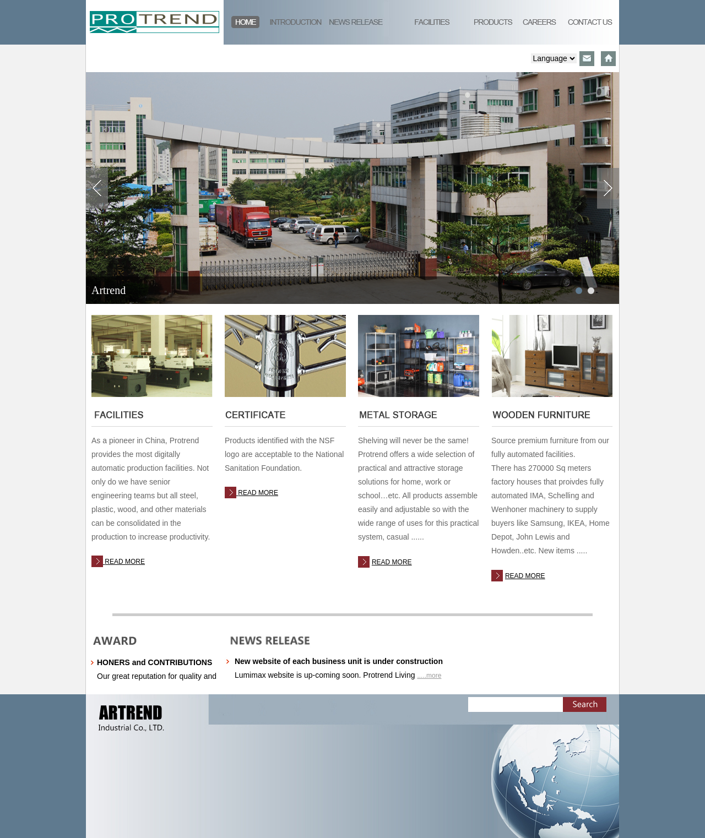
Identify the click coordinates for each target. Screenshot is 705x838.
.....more (429, 675)
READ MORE (125, 561)
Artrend (108, 290)
